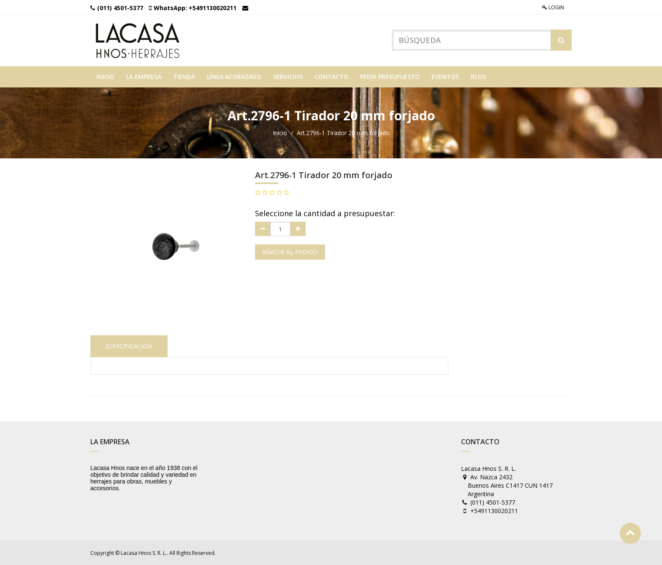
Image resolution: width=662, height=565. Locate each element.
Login (553, 7)
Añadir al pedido (290, 252)
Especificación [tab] (129, 346)
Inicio (280, 133)
